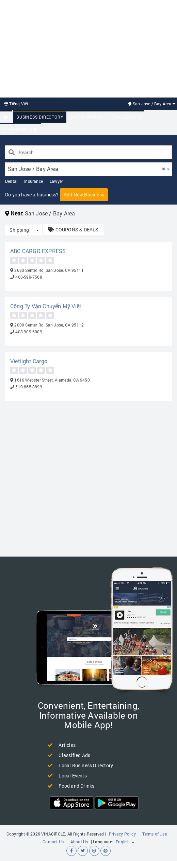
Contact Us (53, 841)
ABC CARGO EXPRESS (38, 250)
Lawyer (56, 181)
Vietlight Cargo (28, 361)
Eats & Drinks (86, 117)
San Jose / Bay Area (151, 103)
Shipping (19, 230)
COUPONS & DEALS (73, 229)
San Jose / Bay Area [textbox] (86, 168)
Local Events (125, 117)
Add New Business (84, 194)
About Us (79, 841)
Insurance (33, 181)
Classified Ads (20, 129)
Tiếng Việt (16, 103)
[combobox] (88, 169)
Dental (11, 181)
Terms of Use (154, 834)
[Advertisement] (88, 47)
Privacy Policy (122, 834)
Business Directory (39, 117)
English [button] (125, 841)
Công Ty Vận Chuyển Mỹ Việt (45, 306)
